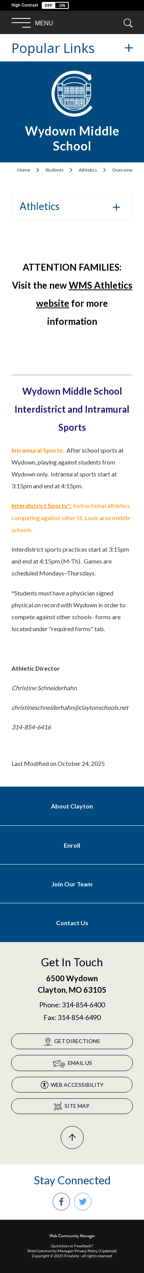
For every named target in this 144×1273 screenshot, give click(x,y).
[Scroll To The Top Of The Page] (72, 1137)
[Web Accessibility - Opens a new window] (72, 1085)
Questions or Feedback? (72, 1245)
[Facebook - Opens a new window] (61, 1201)
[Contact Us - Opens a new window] (72, 922)
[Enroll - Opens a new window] (72, 845)
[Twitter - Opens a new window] (82, 1201)
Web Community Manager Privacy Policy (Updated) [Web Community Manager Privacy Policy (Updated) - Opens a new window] (72, 1250)
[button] (55, 5)
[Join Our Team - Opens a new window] (72, 884)
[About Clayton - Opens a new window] (72, 806)
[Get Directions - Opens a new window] (72, 1041)
